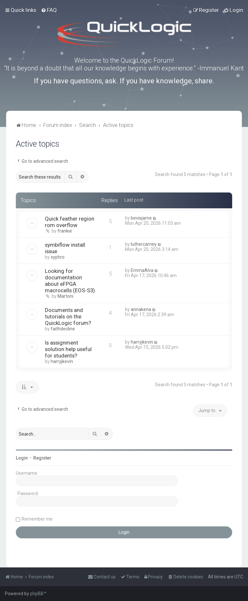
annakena (141, 309)
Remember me (37, 519)
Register (42, 458)
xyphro (58, 257)
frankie (64, 230)
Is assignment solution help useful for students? (68, 349)
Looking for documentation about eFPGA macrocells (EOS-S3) (70, 281)
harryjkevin (62, 361)
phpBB (37, 593)
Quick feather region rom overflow (69, 221)
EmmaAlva (142, 270)
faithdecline (63, 328)
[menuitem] (49, 10)
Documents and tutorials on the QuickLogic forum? (68, 316)
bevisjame (141, 218)
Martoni (65, 296)
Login (22, 458)
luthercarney (144, 244)
